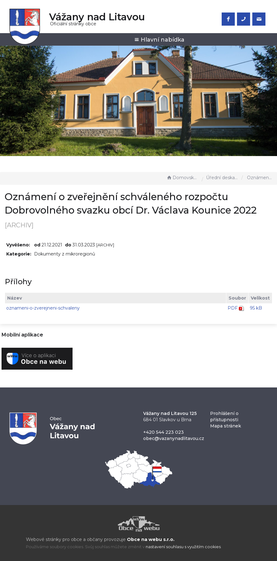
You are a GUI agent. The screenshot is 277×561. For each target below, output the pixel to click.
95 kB (256, 308)
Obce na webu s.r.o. (150, 539)
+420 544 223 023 (163, 432)
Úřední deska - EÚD (222, 177)
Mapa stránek (225, 426)
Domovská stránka (182, 177)
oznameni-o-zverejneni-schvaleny (43, 308)
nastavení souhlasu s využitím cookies (183, 546)
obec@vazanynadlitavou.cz (173, 438)
